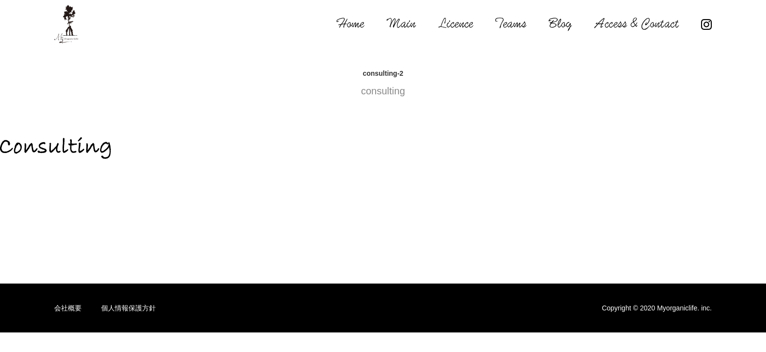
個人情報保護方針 (128, 308)
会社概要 (68, 308)
